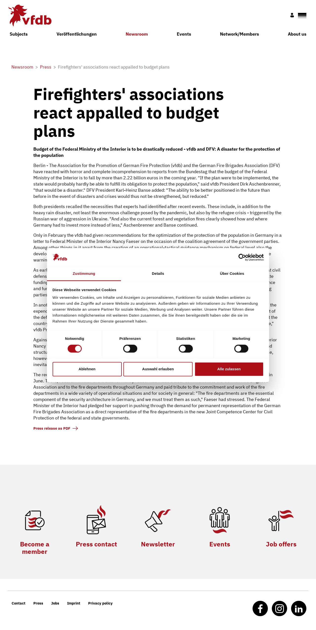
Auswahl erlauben (158, 369)
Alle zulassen (229, 369)
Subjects (19, 34)
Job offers (281, 544)
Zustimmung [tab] (84, 274)
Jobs (55, 603)
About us (297, 34)
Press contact (96, 544)
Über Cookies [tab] (232, 274)
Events (184, 34)
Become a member (34, 548)
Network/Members (239, 34)
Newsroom (137, 34)
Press (38, 603)
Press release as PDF (51, 428)
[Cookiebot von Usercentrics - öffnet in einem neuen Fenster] (242, 257)
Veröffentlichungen (77, 34)
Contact (18, 603)
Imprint (73, 603)
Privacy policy (100, 603)
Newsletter (158, 544)
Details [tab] (158, 274)
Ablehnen (87, 369)
